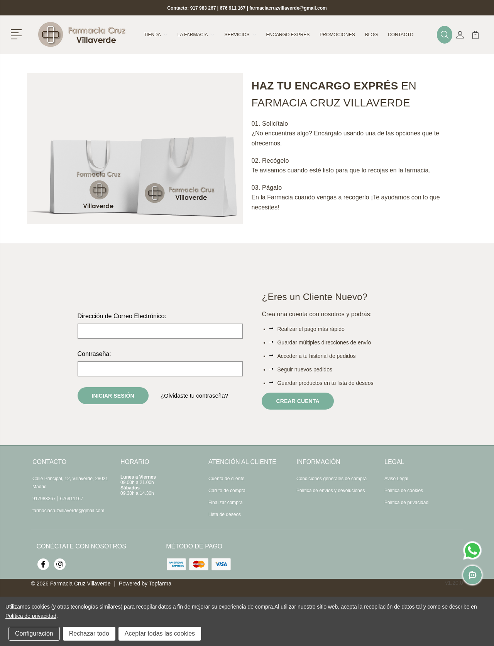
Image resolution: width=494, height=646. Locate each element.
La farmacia (196, 34)
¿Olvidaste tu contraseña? (194, 395)
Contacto (400, 34)
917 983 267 (203, 8)
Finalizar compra (225, 502)
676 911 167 (232, 8)
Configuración (34, 633)
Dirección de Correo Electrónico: (122, 316)
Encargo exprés (288, 34)
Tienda (155, 34)
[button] (17, 34)
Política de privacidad (406, 502)
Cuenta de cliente (226, 478)
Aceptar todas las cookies (160, 633)
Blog (371, 34)
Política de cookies (403, 490)
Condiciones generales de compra (331, 478)
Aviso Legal (396, 478)
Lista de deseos (224, 514)
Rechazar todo (89, 633)
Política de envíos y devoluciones (330, 490)
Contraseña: (94, 354)
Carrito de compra (226, 490)
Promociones (337, 34)
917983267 (44, 498)
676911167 (71, 498)
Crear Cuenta (297, 401)
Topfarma (160, 583)
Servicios (240, 34)
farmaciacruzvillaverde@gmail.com (288, 8)
